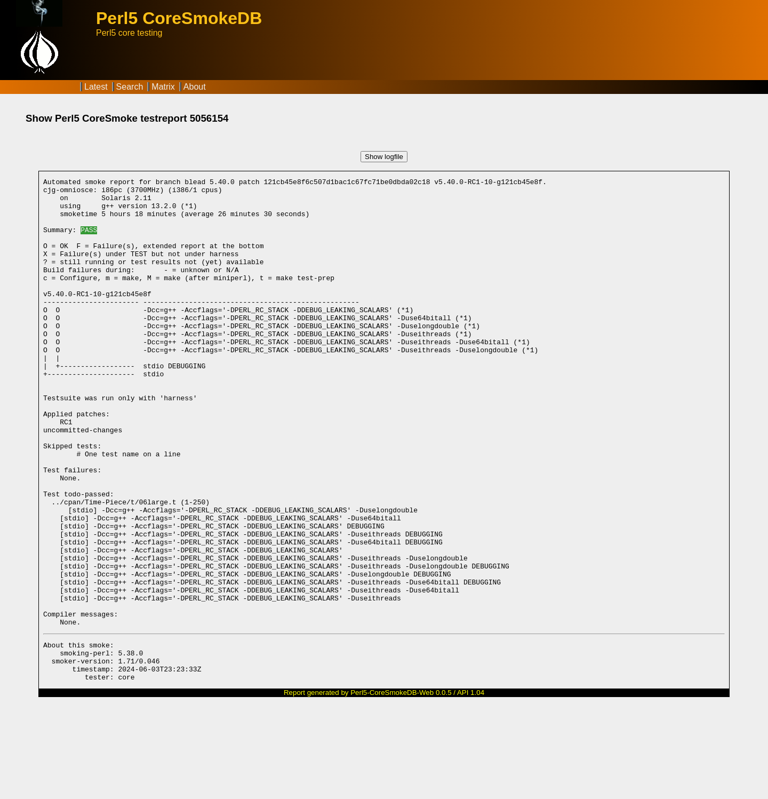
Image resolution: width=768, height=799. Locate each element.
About (194, 86)
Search (129, 86)
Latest (96, 86)
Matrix (163, 86)
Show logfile (384, 157)
